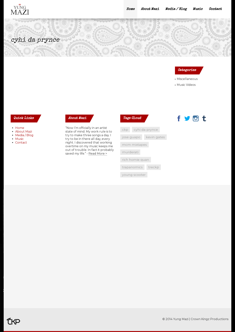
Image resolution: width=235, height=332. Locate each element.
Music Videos (186, 85)
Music (198, 9)
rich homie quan (135, 160)
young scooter (134, 175)
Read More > (97, 153)
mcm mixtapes (134, 144)
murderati (130, 152)
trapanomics (132, 167)
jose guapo (131, 137)
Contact (215, 9)
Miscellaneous (187, 79)
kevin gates (155, 137)
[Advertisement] (35, 250)
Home (130, 9)
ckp (125, 129)
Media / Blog (176, 9)
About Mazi (150, 9)
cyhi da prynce (146, 129)
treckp (153, 167)
